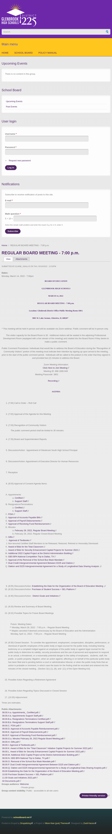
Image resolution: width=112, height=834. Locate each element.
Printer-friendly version (93, 795)
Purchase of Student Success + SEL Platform (53, 589)
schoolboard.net (21, 817)
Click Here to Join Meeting (55, 368)
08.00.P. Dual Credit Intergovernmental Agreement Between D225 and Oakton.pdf (40, 764)
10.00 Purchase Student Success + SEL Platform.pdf (26, 774)
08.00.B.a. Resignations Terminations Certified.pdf (25, 719)
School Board (23, 52)
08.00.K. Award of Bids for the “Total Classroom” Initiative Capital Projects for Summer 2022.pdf (46, 748)
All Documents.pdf (10, 781)
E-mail (9, 200)
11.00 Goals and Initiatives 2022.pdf (19, 777)
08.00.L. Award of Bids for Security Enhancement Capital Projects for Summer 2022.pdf (43, 751)
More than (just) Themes (56, 823)
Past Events (11, 106)
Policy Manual (47, 52)
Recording (52, 381)
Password (10, 147)
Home (5, 52)
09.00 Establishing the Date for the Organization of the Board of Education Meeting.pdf (42, 771)
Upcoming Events (14, 101)
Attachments (21, 259)
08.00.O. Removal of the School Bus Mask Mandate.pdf (28, 761)
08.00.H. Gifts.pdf (10, 742)
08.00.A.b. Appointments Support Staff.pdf (21, 715)
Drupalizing (25, 823)
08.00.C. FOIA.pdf (10, 725)
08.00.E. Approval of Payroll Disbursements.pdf (24, 732)
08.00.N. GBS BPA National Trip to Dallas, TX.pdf (25, 758)
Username (11, 134)
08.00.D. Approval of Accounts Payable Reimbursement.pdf (29, 728)
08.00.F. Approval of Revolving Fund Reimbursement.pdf (28, 735)
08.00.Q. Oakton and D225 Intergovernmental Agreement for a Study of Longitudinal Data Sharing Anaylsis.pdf (53, 768)
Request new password (20, 160)
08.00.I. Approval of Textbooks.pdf (18, 745)
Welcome (24, 784)
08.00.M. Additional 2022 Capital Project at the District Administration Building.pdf (40, 755)
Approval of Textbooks (19, 540)
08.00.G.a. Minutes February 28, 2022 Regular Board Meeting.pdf (32, 738)
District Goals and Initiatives (46, 596)
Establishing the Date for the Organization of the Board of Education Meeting (68, 586)
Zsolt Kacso (88, 823)
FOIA (10, 514)
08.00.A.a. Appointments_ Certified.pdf (20, 712)
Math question (13, 214)
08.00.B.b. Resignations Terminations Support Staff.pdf (27, 722)
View (9, 259)
